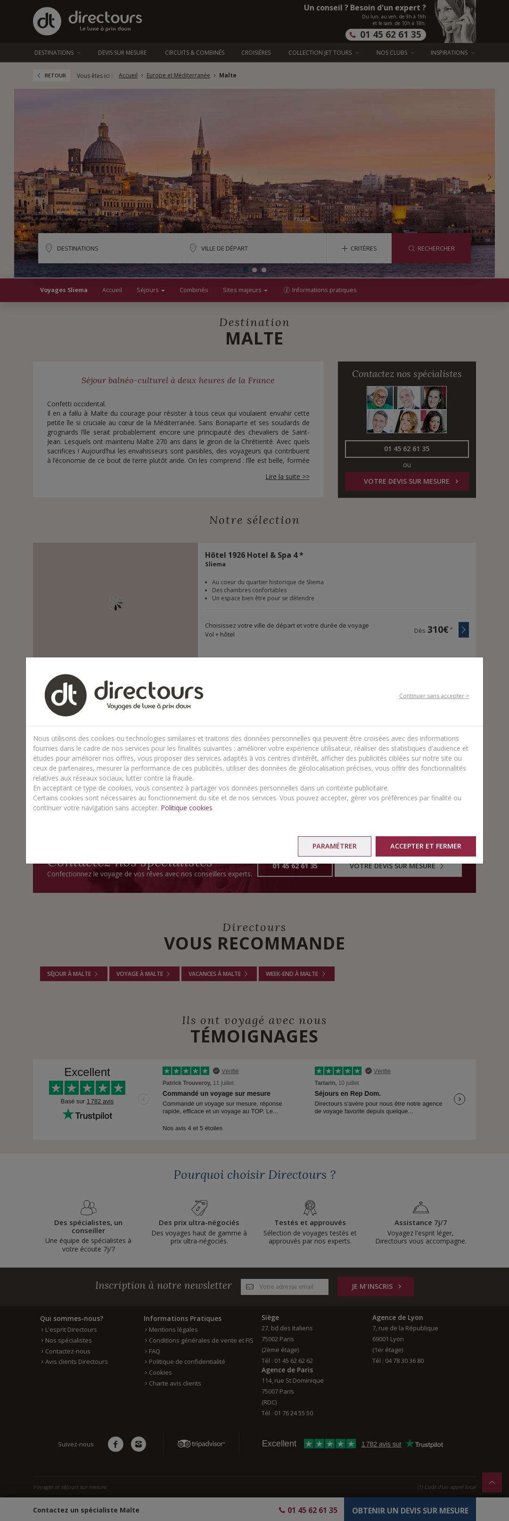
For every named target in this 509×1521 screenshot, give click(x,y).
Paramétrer (334, 845)
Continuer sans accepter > (434, 696)
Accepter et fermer (425, 845)
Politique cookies (187, 807)
